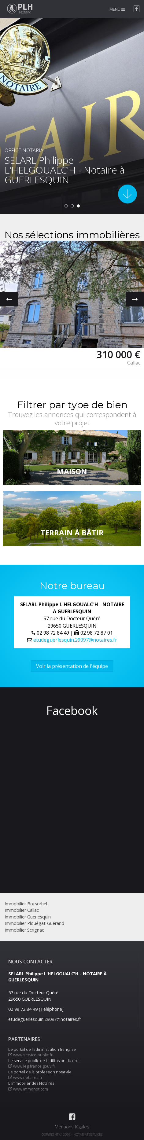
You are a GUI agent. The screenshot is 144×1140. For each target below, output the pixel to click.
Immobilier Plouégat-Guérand (34, 923)
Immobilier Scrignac (24, 930)
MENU (117, 9)
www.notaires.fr (25, 1077)
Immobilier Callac (22, 910)
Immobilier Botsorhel (26, 904)
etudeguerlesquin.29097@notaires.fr (75, 639)
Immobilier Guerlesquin (28, 917)
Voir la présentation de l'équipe (72, 666)
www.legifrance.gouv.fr (31, 1066)
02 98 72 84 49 (23, 1009)
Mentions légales (72, 1127)
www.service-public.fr (30, 1055)
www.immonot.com (28, 1089)
